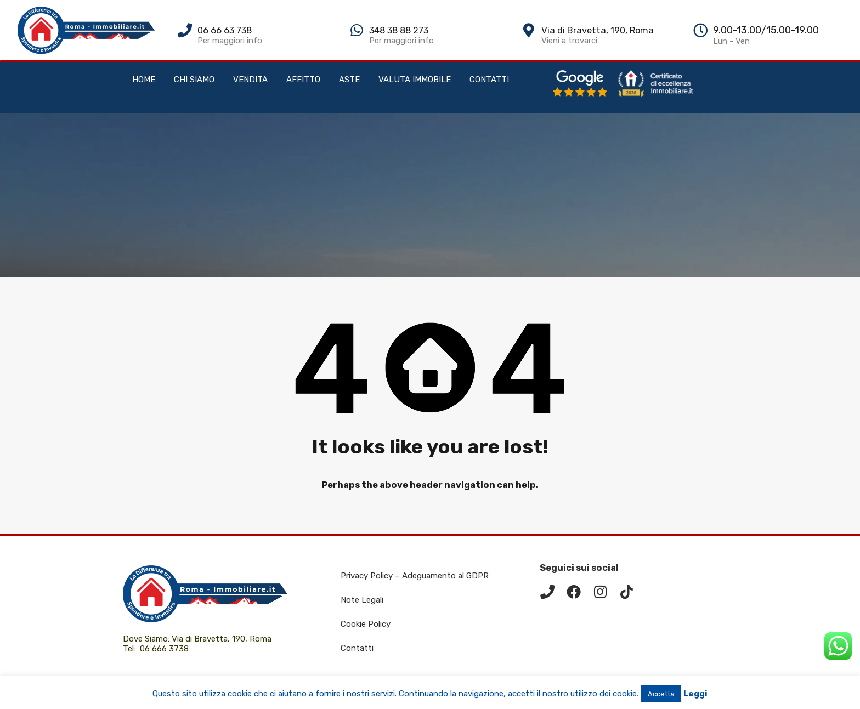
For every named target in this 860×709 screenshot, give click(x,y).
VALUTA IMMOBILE (414, 79)
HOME (143, 79)
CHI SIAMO (194, 79)
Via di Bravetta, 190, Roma (223, 639)
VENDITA (250, 79)
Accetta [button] (661, 694)
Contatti (357, 648)
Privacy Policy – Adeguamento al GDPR (415, 576)
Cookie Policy (366, 624)
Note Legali (362, 600)
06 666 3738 (164, 649)
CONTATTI (489, 79)
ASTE (349, 79)
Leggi (695, 694)
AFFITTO (303, 79)
